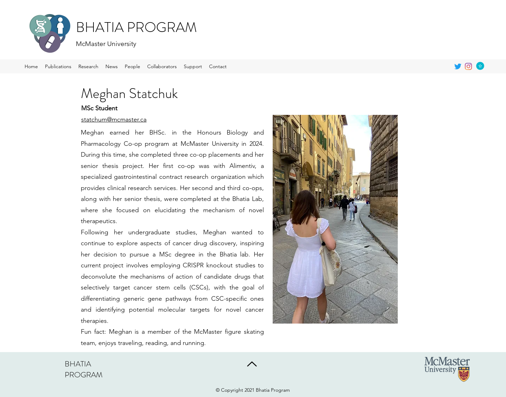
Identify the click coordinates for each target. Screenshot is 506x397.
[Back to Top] (251, 364)
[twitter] (457, 66)
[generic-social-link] (468, 66)
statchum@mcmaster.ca (114, 119)
